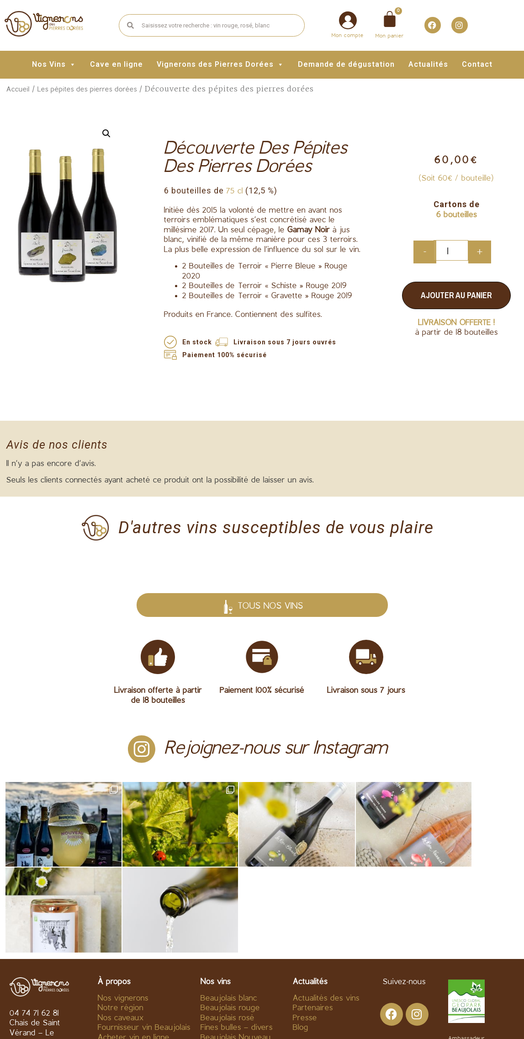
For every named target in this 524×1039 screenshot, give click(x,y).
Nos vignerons (123, 912)
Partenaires (313, 922)
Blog (300, 942)
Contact (477, 64)
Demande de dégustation (346, 64)
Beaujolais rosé (227, 932)
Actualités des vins (326, 912)
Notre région (120, 922)
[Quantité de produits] (451, 250)
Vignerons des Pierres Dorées (220, 64)
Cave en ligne (116, 64)
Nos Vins (54, 64)
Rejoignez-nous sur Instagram (275, 748)
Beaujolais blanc (229, 912)
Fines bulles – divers (237, 942)
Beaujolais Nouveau (236, 952)
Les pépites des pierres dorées (87, 89)
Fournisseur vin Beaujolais (144, 942)
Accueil (18, 89)
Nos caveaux (121, 932)
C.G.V (187, 1019)
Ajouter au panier (456, 295)
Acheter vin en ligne (133, 952)
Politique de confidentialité (335, 1019)
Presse (305, 932)
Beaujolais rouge (230, 922)
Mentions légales (241, 1019)
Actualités (428, 64)
